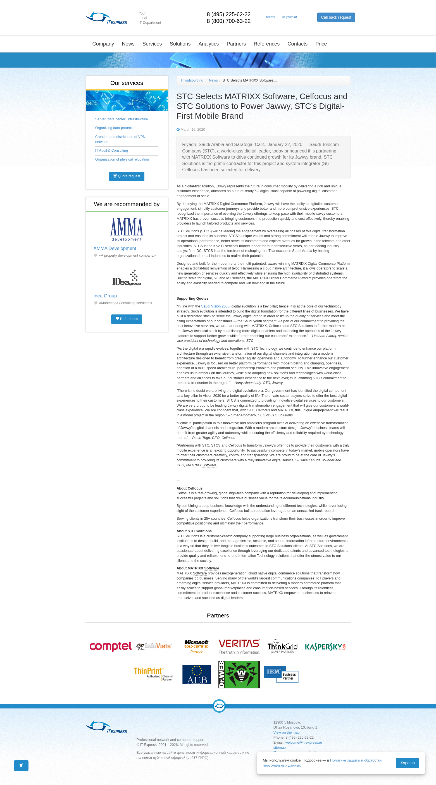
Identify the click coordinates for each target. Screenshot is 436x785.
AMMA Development (115, 248)
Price (321, 44)
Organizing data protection (116, 128)
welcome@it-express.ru (303, 743)
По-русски (289, 17)
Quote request (126, 176)
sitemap (279, 748)
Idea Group (105, 296)
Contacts (297, 44)
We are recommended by (126, 204)
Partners (236, 44)
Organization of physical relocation (122, 159)
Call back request (336, 17)
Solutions (180, 44)
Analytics (209, 44)
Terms (270, 17)
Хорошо (407, 763)
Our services (126, 83)
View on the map (286, 732)
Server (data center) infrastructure (121, 119)
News (128, 44)
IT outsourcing (192, 80)
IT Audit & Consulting (111, 150)
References (267, 44)
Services (152, 44)
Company (103, 44)
